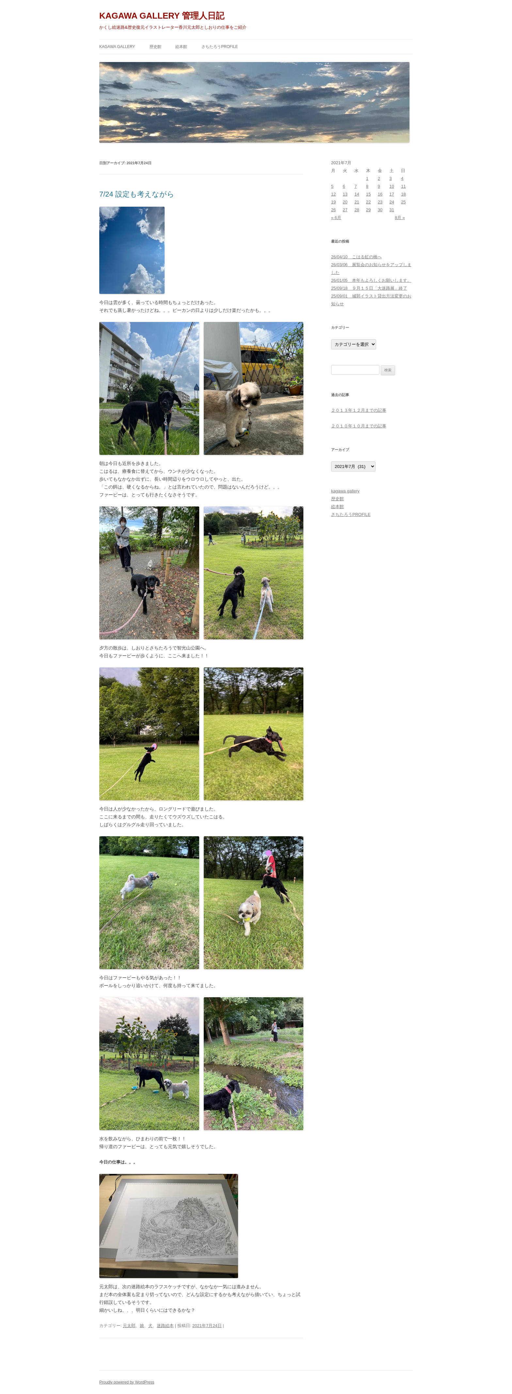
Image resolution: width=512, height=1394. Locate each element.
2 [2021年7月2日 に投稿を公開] (379, 178)
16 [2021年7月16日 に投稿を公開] (380, 194)
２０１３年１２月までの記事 (358, 410)
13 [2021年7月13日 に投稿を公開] (345, 194)
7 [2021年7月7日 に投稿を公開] (355, 186)
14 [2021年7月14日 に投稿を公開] (356, 194)
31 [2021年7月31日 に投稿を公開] (392, 209)
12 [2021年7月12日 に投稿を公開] (333, 194)
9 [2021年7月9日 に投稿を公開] (379, 186)
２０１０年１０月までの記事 (358, 426)
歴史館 (155, 46)
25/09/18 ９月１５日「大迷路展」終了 (369, 288)
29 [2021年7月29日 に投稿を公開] (368, 209)
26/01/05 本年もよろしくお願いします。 (371, 280)
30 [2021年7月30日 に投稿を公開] (380, 209)
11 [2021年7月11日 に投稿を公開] (403, 186)
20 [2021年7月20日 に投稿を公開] (345, 202)
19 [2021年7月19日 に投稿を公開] (333, 202)
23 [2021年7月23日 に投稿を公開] (380, 202)
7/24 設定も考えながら (136, 194)
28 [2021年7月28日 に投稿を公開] (356, 209)
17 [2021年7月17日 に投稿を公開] (392, 194)
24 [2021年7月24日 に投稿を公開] (392, 202)
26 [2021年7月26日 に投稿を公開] (333, 209)
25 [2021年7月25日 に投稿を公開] (403, 202)
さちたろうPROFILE (219, 46)
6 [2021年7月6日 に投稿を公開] (344, 186)
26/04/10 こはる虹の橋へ (356, 256)
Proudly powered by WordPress (126, 1382)
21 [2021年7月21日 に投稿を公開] (356, 202)
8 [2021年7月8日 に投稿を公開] (367, 186)
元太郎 (129, 1325)
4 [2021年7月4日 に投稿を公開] (402, 178)
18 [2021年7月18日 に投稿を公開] (403, 194)
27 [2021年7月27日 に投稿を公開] (345, 209)
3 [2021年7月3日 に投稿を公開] (391, 178)
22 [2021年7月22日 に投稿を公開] (368, 202)
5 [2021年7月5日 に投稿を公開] (332, 186)
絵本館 (181, 46)
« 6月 (336, 217)
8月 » (400, 217)
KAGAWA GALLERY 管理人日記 (161, 16)
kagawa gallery (117, 46)
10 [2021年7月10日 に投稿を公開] (392, 186)
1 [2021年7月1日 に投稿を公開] (367, 178)
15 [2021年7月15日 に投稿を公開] (368, 194)
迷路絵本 (165, 1325)
